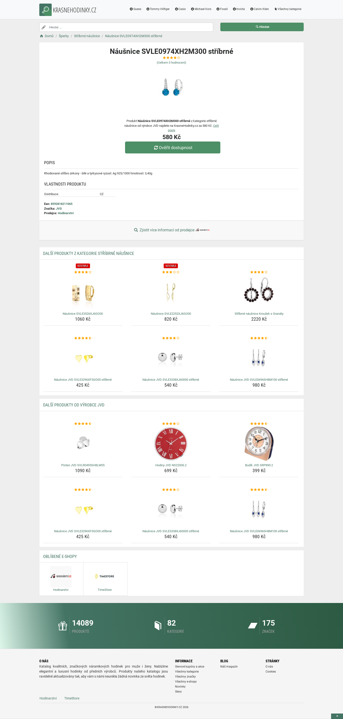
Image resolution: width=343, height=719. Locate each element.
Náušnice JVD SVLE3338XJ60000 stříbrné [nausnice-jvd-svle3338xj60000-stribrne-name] (170, 379)
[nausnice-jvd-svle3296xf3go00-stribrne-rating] (83, 338)
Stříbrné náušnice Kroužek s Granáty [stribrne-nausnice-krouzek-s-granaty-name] (259, 313)
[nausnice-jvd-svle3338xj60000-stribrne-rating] (171, 338)
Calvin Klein (259, 9)
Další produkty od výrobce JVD (73, 404)
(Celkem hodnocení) (171, 62)
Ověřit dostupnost (172, 147)
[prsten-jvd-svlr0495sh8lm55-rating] (83, 423)
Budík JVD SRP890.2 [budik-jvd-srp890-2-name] (259, 465)
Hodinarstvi (66, 213)
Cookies (271, 671)
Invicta (238, 9)
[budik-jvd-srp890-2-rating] (259, 423)
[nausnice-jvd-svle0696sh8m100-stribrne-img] (259, 358)
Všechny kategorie (287, 9)
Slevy (178, 691)
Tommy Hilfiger (158, 9)
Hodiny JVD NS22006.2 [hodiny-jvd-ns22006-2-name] (171, 465)
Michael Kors (201, 9)
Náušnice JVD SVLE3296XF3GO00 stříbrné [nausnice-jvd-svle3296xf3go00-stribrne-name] (83, 379)
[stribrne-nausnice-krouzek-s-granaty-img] (259, 292)
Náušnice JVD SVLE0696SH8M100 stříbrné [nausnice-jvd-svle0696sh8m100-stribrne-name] (259, 379)
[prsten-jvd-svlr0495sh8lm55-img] (83, 444)
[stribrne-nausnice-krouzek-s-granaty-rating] (259, 272)
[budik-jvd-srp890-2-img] (259, 444)
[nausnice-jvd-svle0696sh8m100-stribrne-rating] (259, 338)
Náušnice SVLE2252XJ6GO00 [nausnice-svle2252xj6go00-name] (171, 313)
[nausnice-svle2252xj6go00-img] (171, 292)
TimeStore (71, 698)
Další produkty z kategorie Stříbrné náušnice (88, 253)
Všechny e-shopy (186, 681)
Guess (135, 9)
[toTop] (337, 716)
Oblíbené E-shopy (60, 556)
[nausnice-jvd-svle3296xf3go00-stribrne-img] (83, 358)
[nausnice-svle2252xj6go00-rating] (171, 272)
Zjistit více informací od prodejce (171, 230)
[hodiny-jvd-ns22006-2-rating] (171, 423)
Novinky (180, 686)
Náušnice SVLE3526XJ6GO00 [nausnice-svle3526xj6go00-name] (83, 313)
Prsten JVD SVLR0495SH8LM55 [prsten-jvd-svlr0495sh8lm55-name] (83, 465)
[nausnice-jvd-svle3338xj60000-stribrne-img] (171, 358)
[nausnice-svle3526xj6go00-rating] (83, 272)
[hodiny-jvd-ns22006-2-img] (171, 444)
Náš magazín (229, 666)
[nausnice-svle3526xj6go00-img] (83, 292)
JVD (59, 208)
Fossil (222, 9)
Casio (180, 9)
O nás (269, 666)
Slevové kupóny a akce (189, 666)
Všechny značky (185, 676)
